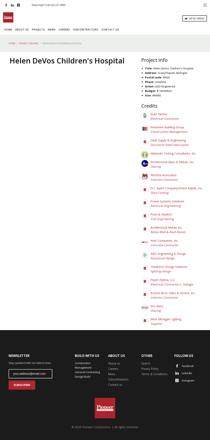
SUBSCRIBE (22, 385)
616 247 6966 (57, 5)
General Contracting (87, 372)
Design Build (82, 376)
